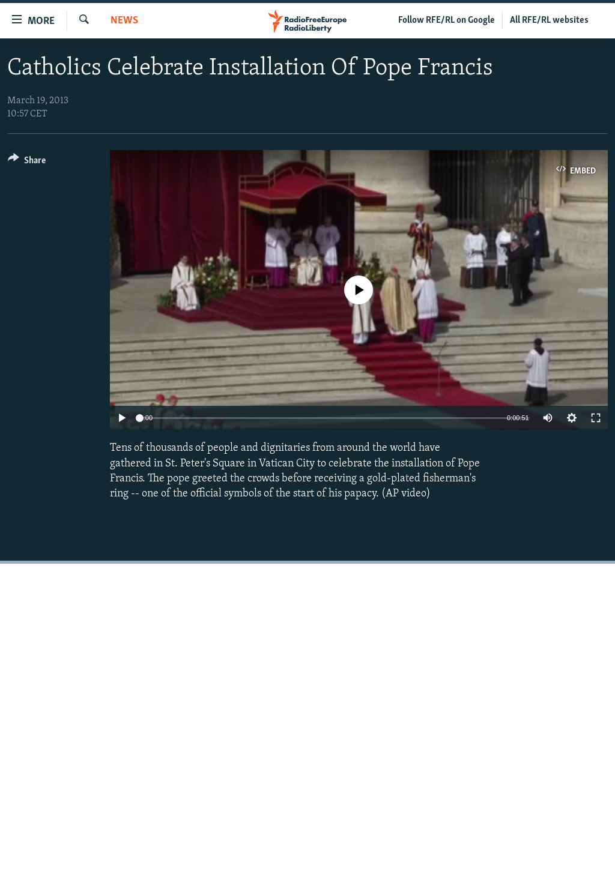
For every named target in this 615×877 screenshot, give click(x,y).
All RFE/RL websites (549, 20)
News (124, 20)
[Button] (27, 162)
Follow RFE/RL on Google (446, 20)
